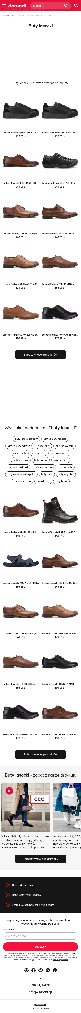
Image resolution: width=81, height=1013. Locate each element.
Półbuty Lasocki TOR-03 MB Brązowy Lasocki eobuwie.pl (31, 684)
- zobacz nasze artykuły (40, 775)
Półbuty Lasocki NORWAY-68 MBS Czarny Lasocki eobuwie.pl (33, 734)
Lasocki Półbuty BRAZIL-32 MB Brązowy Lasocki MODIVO (32, 532)
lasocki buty (55, 438)
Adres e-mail (9, 929)
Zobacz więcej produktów (41, 354)
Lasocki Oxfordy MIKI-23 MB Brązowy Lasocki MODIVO (30, 233)
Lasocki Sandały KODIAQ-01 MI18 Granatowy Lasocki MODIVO (34, 583)
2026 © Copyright (40, 1008)
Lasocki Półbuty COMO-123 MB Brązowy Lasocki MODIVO (32, 334)
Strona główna (9, 15)
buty (44, 446)
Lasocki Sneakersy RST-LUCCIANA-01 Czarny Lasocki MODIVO (34, 132)
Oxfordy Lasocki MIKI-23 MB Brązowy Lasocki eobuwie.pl (31, 633)
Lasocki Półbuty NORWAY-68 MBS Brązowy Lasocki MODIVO (33, 284)
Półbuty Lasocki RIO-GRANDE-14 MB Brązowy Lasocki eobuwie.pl (36, 183)
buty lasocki (26, 438)
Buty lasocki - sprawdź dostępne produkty (40, 83)
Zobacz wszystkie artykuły (40, 858)
